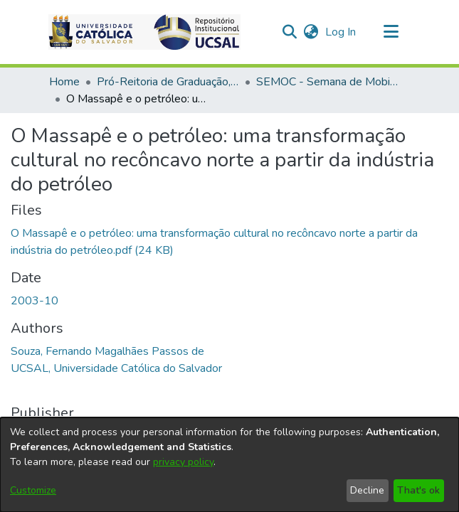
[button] (290, 32)
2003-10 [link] (34, 233)
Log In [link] (341, 32)
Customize (33, 490)
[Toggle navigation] (391, 32)
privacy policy (183, 462)
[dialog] (229, 464)
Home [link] (64, 82)
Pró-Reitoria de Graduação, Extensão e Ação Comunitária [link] (168, 82)
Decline (367, 490)
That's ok (418, 490)
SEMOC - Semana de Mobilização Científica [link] (327, 82)
